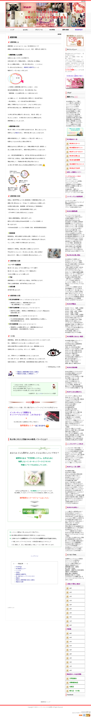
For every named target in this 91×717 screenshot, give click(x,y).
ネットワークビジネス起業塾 (44, 707)
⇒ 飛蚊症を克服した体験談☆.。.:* (26, 373)
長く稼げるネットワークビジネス (25, 576)
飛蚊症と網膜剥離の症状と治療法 (28, 372)
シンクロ (39, 393)
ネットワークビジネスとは (72, 215)
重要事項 (43, 702)
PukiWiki (78, 712)
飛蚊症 (17, 132)
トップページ (34, 556)
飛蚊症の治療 (19, 581)
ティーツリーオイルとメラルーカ (74, 578)
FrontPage (19, 566)
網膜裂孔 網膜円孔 (29, 67)
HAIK (87, 711)
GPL (87, 712)
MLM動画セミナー (21, 568)
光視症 (18, 572)
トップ (48, 702)
